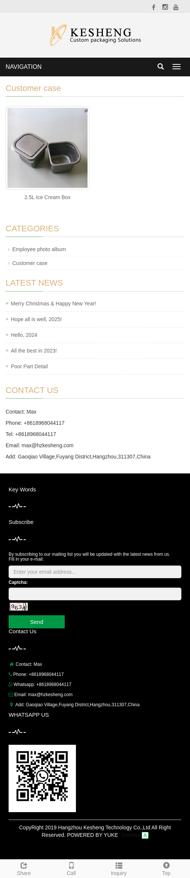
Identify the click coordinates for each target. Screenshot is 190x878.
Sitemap (130, 835)
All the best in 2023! (34, 351)
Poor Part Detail (29, 366)
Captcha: (18, 582)
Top (166, 868)
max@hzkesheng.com (48, 445)
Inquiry (118, 868)
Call (71, 868)
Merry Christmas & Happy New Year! (53, 304)
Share (24, 868)
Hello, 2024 (24, 335)
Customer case (30, 263)
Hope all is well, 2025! (36, 319)
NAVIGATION (24, 67)
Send (36, 622)
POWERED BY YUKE (93, 835)
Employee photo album (39, 249)
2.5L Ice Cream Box (47, 197)
